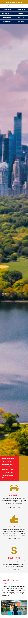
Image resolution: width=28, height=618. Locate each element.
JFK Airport (21, 13)
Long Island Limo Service (9, 6)
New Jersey (21, 21)
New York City (20, 17)
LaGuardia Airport (6, 17)
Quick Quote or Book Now (14, 2)
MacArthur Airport (6, 13)
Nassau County (7, 9)
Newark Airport (7, 21)
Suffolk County (21, 9)
